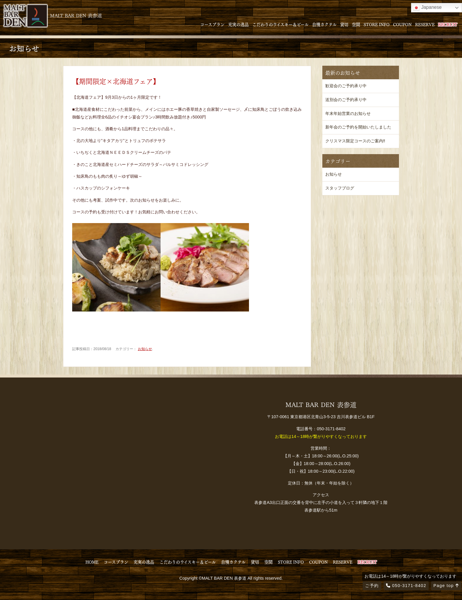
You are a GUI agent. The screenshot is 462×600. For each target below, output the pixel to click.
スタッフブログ (339, 188)
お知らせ (145, 349)
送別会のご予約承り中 (346, 99)
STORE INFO (377, 24)
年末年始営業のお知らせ (348, 113)
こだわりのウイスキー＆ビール (280, 24)
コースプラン (212, 24)
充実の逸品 (238, 24)
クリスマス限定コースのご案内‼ (355, 141)
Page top (446, 585)
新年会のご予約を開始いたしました (358, 127)
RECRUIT (447, 24)
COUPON (402, 24)
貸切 (344, 24)
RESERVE (425, 24)
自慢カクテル (324, 24)
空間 (356, 24)
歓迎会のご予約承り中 (346, 85)
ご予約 (372, 585)
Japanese (427, 7)
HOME (91, 561)
